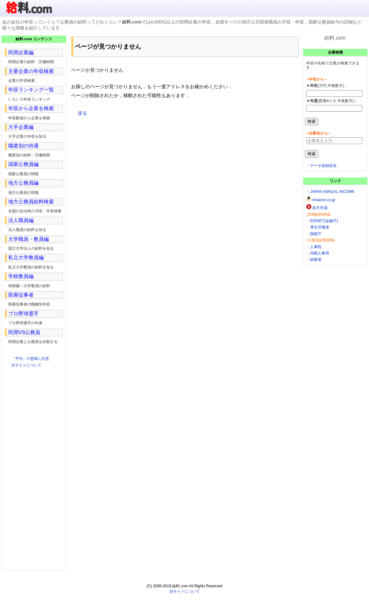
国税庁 (315, 234)
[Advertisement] (184, 168)
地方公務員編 (23, 183)
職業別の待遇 (23, 145)
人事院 (315, 247)
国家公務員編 (23, 164)
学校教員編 (21, 276)
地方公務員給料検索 (31, 201)
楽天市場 (319, 208)
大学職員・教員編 (28, 239)
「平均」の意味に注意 (30, 358)
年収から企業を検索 (31, 108)
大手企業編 (21, 127)
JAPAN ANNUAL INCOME (332, 191)
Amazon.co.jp (323, 200)
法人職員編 (21, 220)
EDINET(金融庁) (324, 221)
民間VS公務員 (24, 332)
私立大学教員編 (26, 257)
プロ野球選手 (23, 313)
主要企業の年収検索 (31, 71)
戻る (82, 113)
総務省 (315, 259)
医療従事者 (21, 295)
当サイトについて (26, 365)
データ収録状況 (323, 165)
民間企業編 (21, 52)
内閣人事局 (319, 253)
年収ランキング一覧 (31, 89)
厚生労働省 (319, 227)
